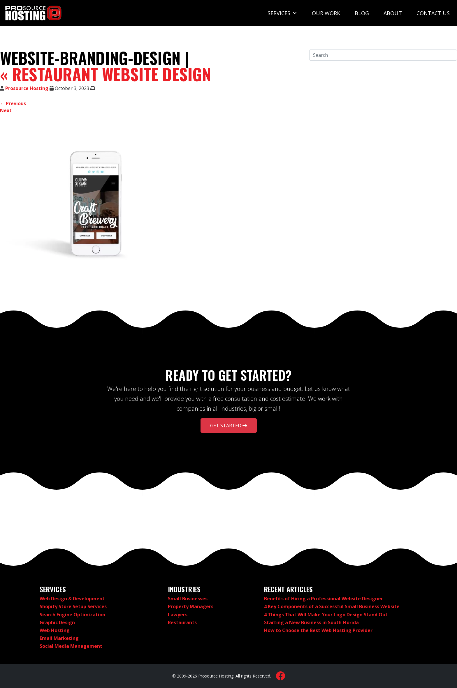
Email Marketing (59, 638)
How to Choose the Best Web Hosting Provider (318, 630)
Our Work (326, 13)
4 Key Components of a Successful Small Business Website (332, 606)
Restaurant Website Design (105, 74)
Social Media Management (71, 646)
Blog (362, 13)
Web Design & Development (72, 598)
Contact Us (433, 13)
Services (282, 13)
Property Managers (190, 606)
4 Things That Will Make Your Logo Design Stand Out (326, 614)
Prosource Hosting (26, 88)
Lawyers (177, 614)
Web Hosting (55, 630)
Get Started (228, 425)
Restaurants (182, 622)
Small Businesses (188, 598)
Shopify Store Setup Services (73, 606)
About (393, 13)
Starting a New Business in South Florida (311, 622)
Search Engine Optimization (72, 614)
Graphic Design (57, 622)
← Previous (13, 103)
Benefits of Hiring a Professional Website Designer (323, 598)
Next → (8, 110)
